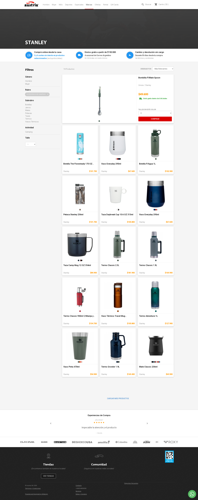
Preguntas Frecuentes (131, 483)
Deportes (68, 5)
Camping (28, 132)
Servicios (78, 491)
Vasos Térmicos (32, 122)
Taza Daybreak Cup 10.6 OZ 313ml (117, 214)
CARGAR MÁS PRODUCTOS (118, 399)
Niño (61, 5)
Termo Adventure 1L (148, 316)
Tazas (27, 116)
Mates (27, 110)
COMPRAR (155, 119)
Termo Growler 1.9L (110, 367)
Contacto (79, 485)
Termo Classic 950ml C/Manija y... (79, 316)
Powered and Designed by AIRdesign (36, 494)
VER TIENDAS (48, 476)
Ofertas (98, 5)
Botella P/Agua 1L (147, 164)
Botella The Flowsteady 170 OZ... (78, 164)
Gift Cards (115, 5)
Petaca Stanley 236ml (73, 214)
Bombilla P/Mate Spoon (149, 77)
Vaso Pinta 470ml (71, 367)
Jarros (28, 108)
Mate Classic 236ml (148, 367)
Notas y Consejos (81, 494)
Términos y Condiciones (33, 488)
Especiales (79, 5)
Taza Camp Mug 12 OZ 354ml (77, 265)
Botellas (28, 105)
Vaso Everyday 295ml (111, 164)
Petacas (28, 113)
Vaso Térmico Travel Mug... (114, 316)
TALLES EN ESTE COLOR (147, 109)
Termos (28, 119)
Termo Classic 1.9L (148, 265)
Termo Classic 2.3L (110, 265)
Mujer (54, 5)
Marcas (89, 5)
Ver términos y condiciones (144, 58)
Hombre (46, 5)
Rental (105, 5)
